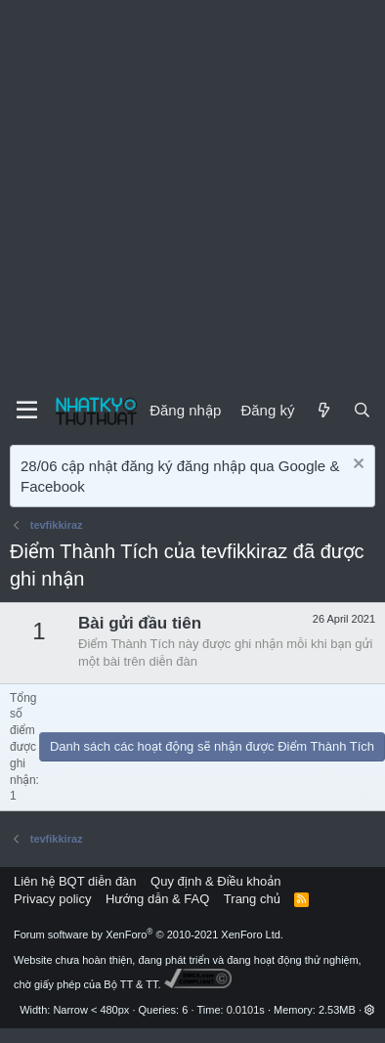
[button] (369, 1010)
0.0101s (246, 1010)
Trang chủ (252, 898)
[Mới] (323, 410)
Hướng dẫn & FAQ (157, 898)
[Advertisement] (183, 193)
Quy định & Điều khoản (215, 881)
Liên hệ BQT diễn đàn (75, 881)
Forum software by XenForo (148, 934)
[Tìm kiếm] (362, 410)
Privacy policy (52, 898)
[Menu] (27, 410)
